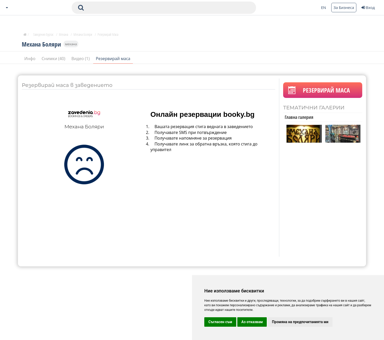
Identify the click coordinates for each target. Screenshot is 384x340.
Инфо (30, 58)
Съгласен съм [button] (220, 322)
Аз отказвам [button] (252, 322)
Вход (368, 7)
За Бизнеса (344, 7)
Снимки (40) (54, 58)
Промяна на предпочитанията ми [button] (300, 322)
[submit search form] (81, 7)
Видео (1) (81, 58)
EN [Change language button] (323, 7)
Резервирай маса (113, 58)
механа (71, 44)
